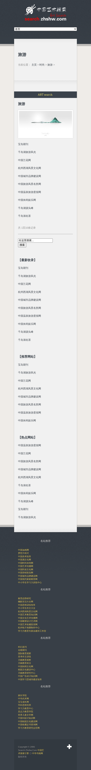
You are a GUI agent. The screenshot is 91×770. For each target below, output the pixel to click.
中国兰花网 (24, 283)
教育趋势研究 (24, 598)
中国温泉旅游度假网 (29, 315)
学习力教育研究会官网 (29, 728)
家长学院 (22, 695)
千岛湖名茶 (24, 215)
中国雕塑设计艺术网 (27, 621)
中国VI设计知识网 (26, 718)
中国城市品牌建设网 (29, 299)
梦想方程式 (23, 553)
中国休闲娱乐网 (27, 323)
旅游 (50, 64)
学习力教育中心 (25, 708)
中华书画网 (37, 753)
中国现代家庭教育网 (27, 579)
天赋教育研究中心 (26, 673)
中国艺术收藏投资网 (27, 624)
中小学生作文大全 (26, 608)
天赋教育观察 (24, 660)
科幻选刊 (22, 647)
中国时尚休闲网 (25, 563)
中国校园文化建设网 (27, 721)
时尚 (42, 64)
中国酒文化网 (24, 559)
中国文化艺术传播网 (27, 618)
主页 (34, 64)
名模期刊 (22, 650)
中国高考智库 (24, 556)
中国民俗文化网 (25, 569)
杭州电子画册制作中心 (29, 627)
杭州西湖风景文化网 (29, 291)
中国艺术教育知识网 (27, 614)
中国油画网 (23, 550)
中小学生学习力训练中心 (30, 582)
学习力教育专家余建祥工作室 (32, 631)
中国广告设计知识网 (27, 676)
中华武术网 (23, 698)
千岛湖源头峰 (25, 208)
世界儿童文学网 (25, 715)
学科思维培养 (24, 705)
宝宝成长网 (23, 702)
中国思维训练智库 (26, 605)
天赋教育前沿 (24, 663)
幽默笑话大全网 (25, 601)
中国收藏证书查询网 (27, 724)
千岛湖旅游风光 (27, 276)
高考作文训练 (24, 656)
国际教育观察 (24, 653)
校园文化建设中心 (26, 669)
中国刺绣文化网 (25, 666)
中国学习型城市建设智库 (30, 679)
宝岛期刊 (23, 267)
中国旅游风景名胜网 (29, 307)
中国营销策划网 (25, 572)
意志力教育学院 (25, 711)
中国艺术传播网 (25, 566)
